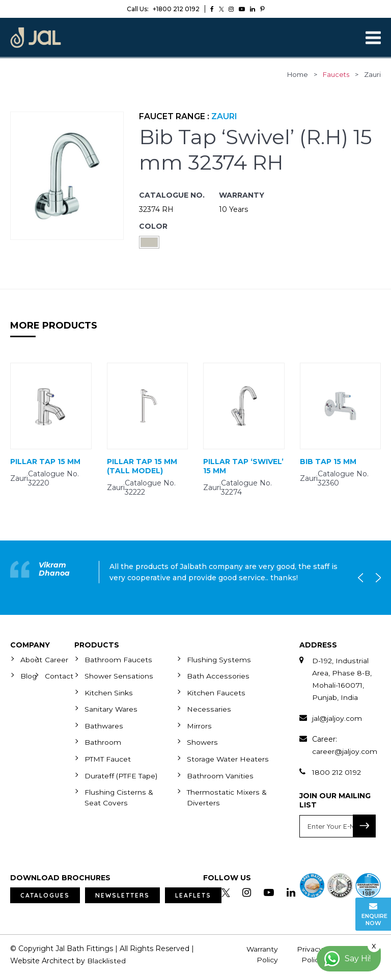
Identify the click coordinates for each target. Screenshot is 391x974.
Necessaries (208, 708)
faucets (336, 74)
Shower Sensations (118, 675)
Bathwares (104, 724)
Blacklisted (106, 960)
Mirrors (199, 724)
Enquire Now (374, 914)
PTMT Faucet (108, 757)
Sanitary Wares (111, 708)
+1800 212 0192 (163, 9)
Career (56, 659)
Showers (202, 740)
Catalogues (45, 895)
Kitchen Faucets (216, 691)
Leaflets (193, 895)
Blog (28, 675)
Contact (59, 675)
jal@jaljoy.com (337, 717)
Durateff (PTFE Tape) (122, 783)
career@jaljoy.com (344, 750)
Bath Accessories (217, 675)
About (31, 659)
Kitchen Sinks (108, 691)
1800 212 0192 (337, 771)
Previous (363, 577)
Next (376, 577)
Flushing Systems (218, 659)
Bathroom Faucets (118, 659)
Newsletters (122, 895)
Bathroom (103, 740)
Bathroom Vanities (220, 783)
